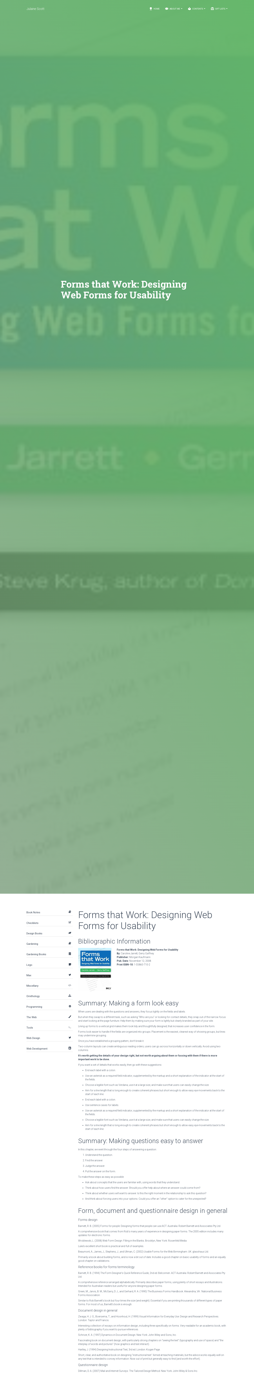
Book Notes (33, 912)
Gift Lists (219, 8)
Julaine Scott (35, 9)
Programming (34, 1006)
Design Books (34, 933)
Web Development (36, 1048)
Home (154, 8)
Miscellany (32, 985)
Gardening (32, 943)
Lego (29, 965)
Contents (196, 8)
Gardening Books (36, 954)
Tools (29, 1027)
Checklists (32, 923)
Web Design (33, 1038)
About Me (173, 8)
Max (28, 975)
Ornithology (33, 996)
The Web (31, 1017)
